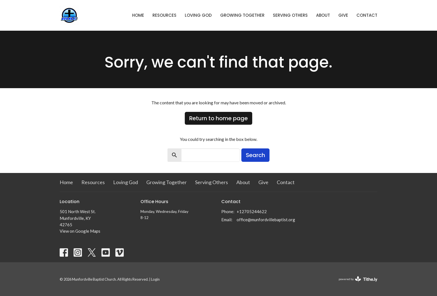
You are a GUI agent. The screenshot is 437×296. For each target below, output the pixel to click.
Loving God (198, 15)
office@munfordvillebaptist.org (266, 219)
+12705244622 (252, 211)
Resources (164, 15)
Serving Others (290, 15)
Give (343, 15)
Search (255, 155)
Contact (366, 15)
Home (138, 15)
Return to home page (218, 118)
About (323, 15)
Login (155, 279)
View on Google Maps (80, 231)
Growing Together (242, 15)
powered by (358, 279)
